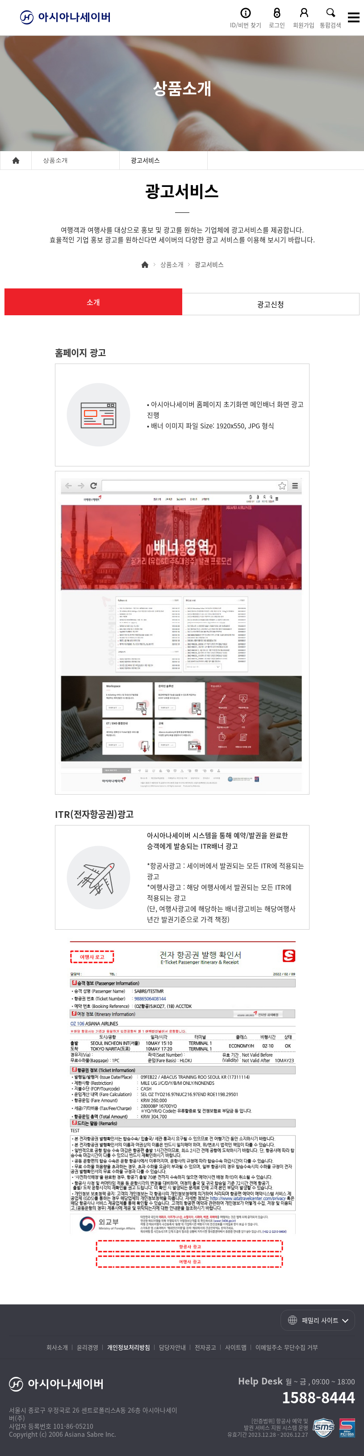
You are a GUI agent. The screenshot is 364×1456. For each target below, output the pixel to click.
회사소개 (57, 1347)
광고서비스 (209, 264)
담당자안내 (172, 1347)
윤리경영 (87, 1347)
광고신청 (270, 304)
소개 (93, 301)
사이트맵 (236, 1347)
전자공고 (205, 1347)
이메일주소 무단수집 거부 (286, 1347)
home (15, 160)
